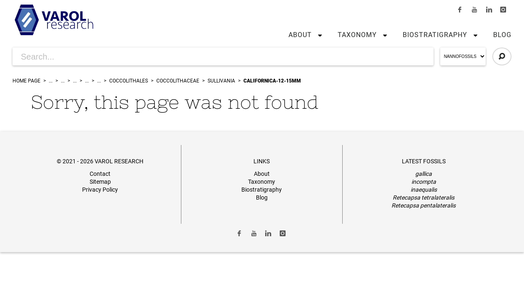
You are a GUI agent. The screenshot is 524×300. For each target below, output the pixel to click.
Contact (100, 173)
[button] (318, 35)
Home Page (26, 81)
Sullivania (221, 81)
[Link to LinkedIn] (489, 9)
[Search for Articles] (223, 56)
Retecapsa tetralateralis (423, 197)
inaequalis (424, 189)
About (300, 35)
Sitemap (100, 181)
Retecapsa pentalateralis (423, 205)
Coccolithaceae (177, 81)
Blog (502, 35)
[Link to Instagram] (503, 9)
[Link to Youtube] (474, 9)
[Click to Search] (501, 56)
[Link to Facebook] (460, 9)
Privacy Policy (100, 189)
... (51, 81)
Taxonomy (357, 35)
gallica (423, 173)
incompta (423, 181)
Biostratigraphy (435, 35)
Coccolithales (128, 81)
